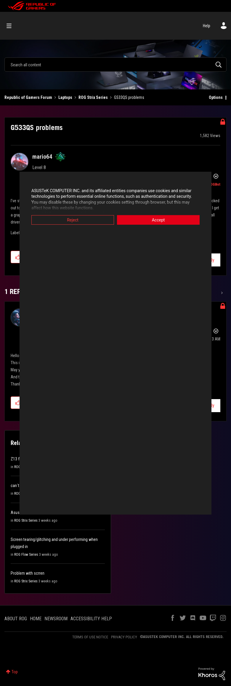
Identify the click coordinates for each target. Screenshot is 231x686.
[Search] (115, 64)
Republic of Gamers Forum (28, 97)
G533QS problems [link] (129, 97)
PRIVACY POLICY (124, 637)
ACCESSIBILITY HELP (91, 618)
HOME (35, 618)
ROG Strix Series (93, 97)
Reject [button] (72, 219)
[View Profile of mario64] (42, 156)
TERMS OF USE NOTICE (90, 637)
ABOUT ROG (15, 618)
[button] (18, 257)
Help (206, 25)
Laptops (65, 97)
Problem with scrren (27, 573)
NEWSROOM (56, 618)
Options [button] (216, 97)
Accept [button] (158, 219)
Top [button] (15, 671)
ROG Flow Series (26, 554)
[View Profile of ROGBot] (214, 184)
